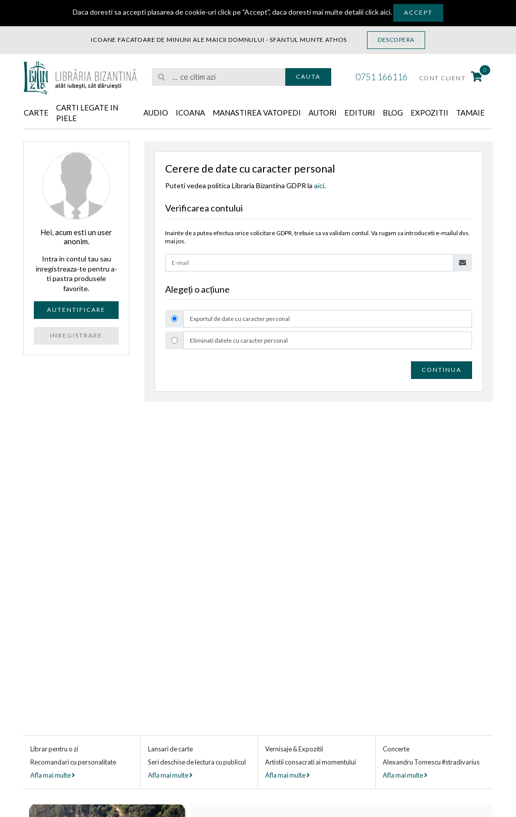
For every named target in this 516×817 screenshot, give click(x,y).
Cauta (308, 76)
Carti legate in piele (87, 113)
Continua (441, 369)
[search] (218, 77)
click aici (377, 12)
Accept (418, 12)
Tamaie (470, 112)
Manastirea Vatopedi (257, 112)
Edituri (359, 112)
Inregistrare (76, 335)
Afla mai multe (52, 775)
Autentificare (76, 309)
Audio (155, 112)
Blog (393, 112)
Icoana (190, 112)
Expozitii (429, 112)
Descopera (396, 39)
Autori (322, 112)
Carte (36, 112)
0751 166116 (381, 76)
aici (319, 185)
